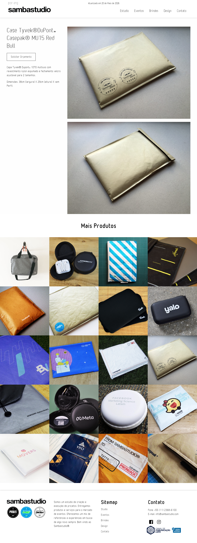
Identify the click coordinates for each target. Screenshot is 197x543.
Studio (104, 509)
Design (167, 11)
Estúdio (124, 11)
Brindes (153, 11)
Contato (181, 11)
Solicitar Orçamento (21, 56)
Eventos (139, 11)
